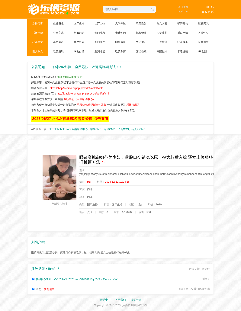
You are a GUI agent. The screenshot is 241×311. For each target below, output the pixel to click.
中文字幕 (58, 32)
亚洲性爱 (100, 51)
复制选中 (49, 289)
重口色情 (182, 32)
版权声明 (135, 299)
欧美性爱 (141, 23)
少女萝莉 (162, 32)
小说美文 (37, 41)
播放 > (206, 278)
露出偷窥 (141, 51)
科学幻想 (203, 41)
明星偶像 (120, 41)
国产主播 (79, 23)
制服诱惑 (79, 32)
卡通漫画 (182, 51)
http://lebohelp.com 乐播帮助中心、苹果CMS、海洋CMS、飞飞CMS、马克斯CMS (97, 129)
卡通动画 (120, 32)
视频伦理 (141, 32)
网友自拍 (79, 51)
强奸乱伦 (182, 23)
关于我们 (120, 299)
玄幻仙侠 (100, 41)
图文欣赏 (37, 51)
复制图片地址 (59, 203)
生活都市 (141, 41)
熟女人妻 (162, 23)
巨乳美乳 (203, 23)
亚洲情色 (58, 23)
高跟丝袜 (162, 51)
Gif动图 (202, 51)
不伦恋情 (162, 41)
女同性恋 (100, 32)
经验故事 (182, 41)
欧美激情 (120, 51)
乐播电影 (37, 23)
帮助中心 (105, 299)
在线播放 (77, 279)
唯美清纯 (58, 51)
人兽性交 (203, 32)
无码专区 (120, 23)
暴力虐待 (58, 41)
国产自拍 (100, 23)
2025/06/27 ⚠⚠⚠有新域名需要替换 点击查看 (70, 119)
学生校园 (79, 41)
